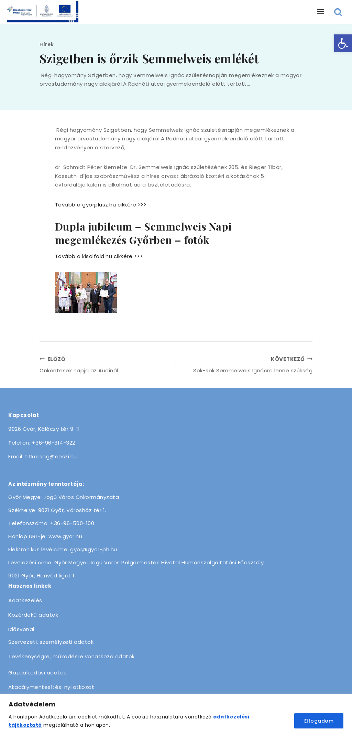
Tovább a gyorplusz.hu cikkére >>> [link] (101, 204)
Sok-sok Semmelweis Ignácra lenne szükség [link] (246, 364)
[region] (176, 714)
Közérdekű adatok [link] (33, 614)
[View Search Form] (338, 12)
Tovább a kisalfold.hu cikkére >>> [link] (99, 256)
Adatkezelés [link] (25, 600)
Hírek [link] (47, 44)
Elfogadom (319, 720)
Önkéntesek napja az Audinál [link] (105, 364)
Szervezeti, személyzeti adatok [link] (51, 642)
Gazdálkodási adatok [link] (37, 672)
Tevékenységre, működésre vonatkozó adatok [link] (71, 656)
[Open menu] (321, 12)
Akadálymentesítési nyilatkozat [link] (51, 687)
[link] (343, 43)
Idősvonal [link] (21, 629)
